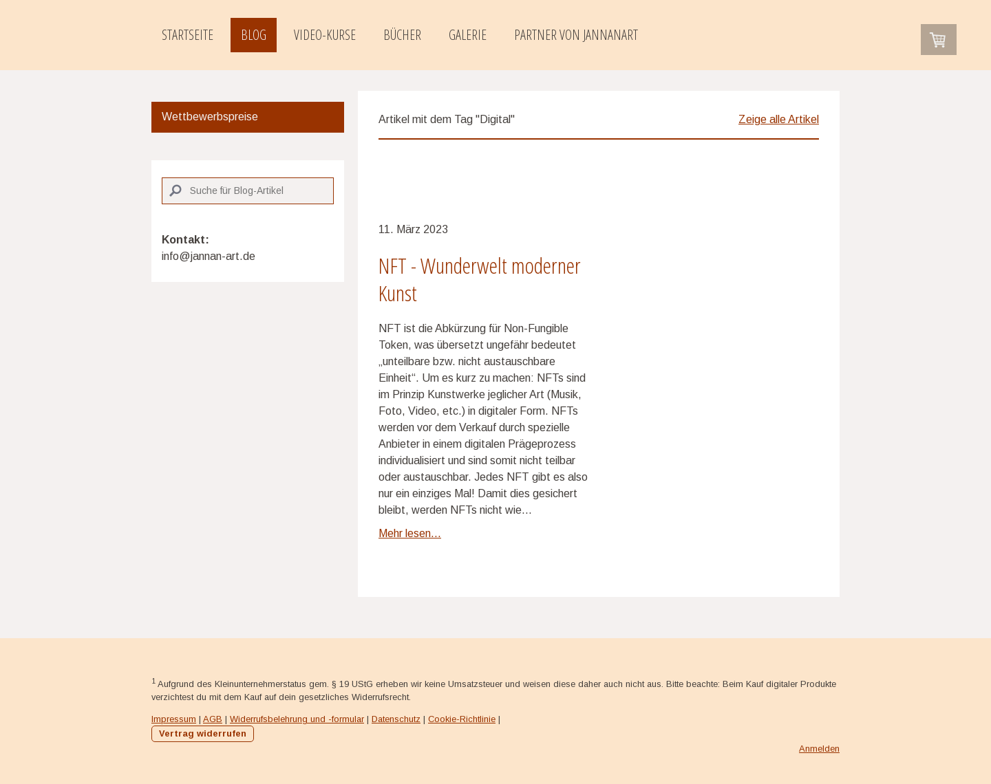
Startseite (187, 34)
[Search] (248, 190)
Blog (253, 34)
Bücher (402, 34)
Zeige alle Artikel (778, 119)
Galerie (468, 34)
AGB (212, 719)
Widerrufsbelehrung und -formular (297, 719)
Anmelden (819, 748)
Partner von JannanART (576, 34)
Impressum (173, 719)
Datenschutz (396, 719)
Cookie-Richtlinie (462, 719)
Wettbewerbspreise (210, 116)
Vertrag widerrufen (202, 733)
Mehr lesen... (410, 533)
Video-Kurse (325, 34)
